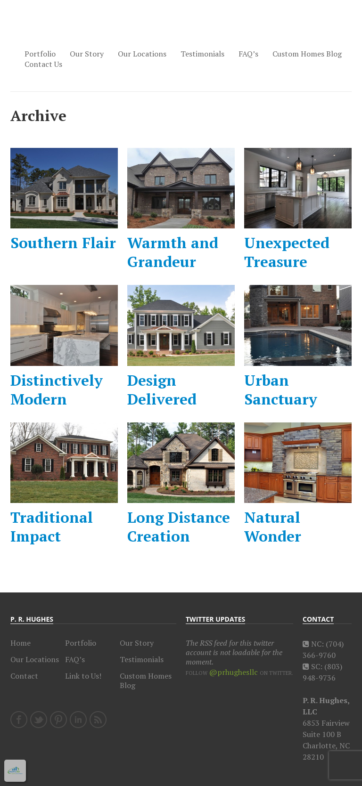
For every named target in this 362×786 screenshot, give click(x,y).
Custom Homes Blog (307, 53)
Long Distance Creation (178, 526)
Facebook (18, 719)
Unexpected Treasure (286, 252)
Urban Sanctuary (280, 389)
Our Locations (142, 53)
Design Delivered (162, 389)
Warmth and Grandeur (172, 252)
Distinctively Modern (56, 389)
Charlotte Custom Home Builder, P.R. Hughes (52, 27)
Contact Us (43, 64)
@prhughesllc (233, 672)
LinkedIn (78, 719)
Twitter (38, 719)
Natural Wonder (272, 526)
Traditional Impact (51, 526)
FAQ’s (248, 53)
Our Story (87, 53)
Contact (24, 676)
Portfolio (40, 53)
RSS (98, 719)
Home (20, 643)
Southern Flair (63, 242)
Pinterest (58, 719)
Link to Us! (83, 676)
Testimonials (202, 53)
